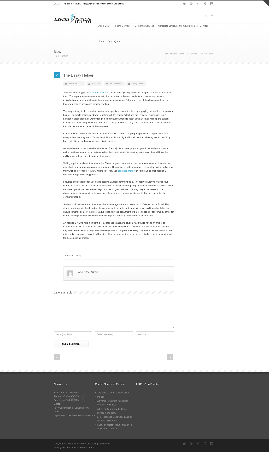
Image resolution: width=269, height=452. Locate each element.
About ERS (103, 26)
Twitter (184, 4)
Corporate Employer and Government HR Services (183, 26)
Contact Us (119, 4)
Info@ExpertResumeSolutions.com (71, 407)
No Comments (116, 84)
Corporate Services (144, 26)
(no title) (101, 397)
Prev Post (57, 357)
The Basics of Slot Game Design (113, 392)
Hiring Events (191, 54)
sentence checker (127, 171)
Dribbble (191, 4)
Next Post (170, 357)
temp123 (96, 84)
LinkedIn (211, 4)
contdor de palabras (98, 92)
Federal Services (122, 26)
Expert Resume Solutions (173, 54)
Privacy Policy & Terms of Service (71, 447)
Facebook (198, 4)
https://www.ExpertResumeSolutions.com (74, 415)
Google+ (204, 4)
